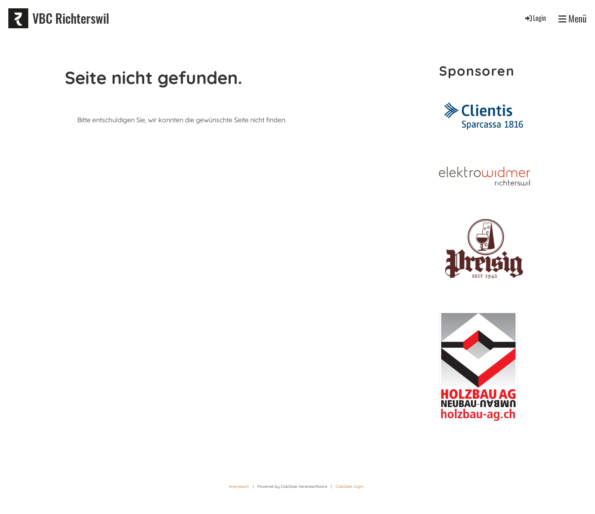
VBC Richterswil (70, 18)
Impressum (239, 486)
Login (535, 18)
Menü (572, 18)
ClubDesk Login (349, 486)
